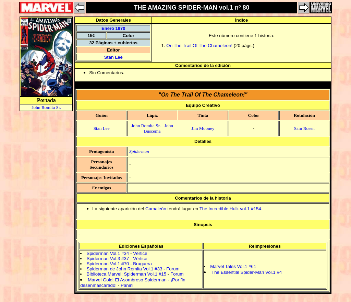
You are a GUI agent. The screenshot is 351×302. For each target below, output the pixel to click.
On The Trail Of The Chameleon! (199, 45)
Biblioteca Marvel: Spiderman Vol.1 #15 (127, 274)
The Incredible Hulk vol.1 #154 (230, 208)
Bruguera (142, 263)
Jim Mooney (202, 128)
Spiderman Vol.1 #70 (108, 263)
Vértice (140, 253)
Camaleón (155, 208)
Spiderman (139, 151)
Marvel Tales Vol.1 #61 (233, 266)
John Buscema (158, 128)
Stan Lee (113, 57)
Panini (127, 285)
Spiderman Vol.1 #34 (108, 253)
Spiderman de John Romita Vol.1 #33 (124, 268)
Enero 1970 (113, 28)
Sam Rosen (304, 128)
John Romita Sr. (46, 107)
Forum (173, 268)
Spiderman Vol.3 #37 (108, 258)
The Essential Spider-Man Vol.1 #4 (246, 272)
